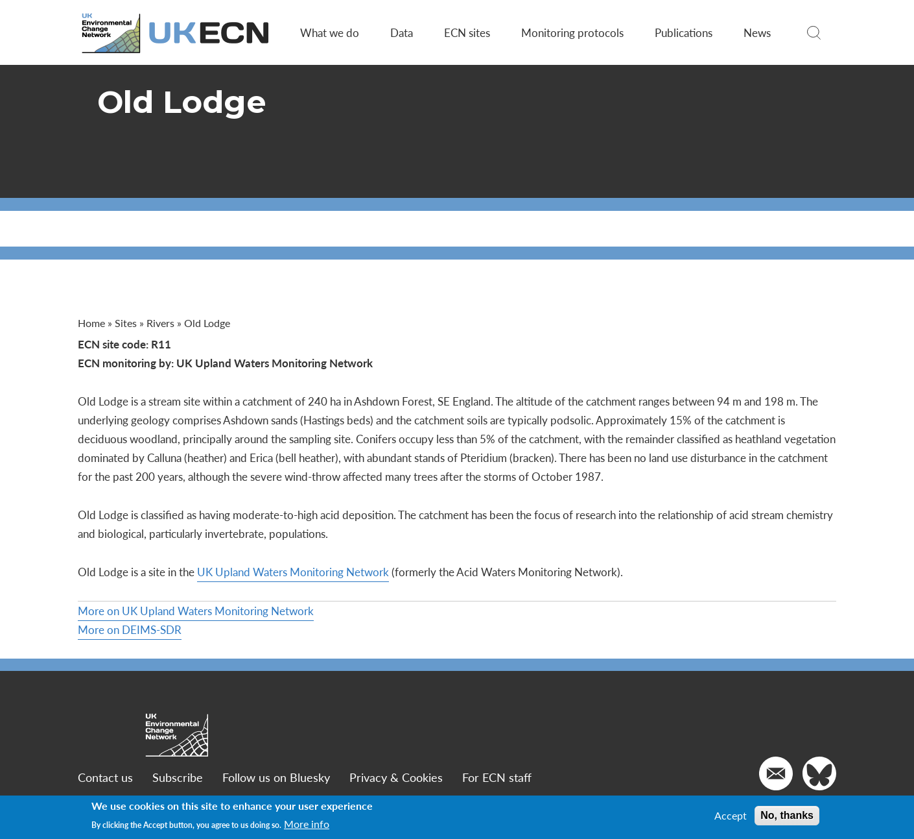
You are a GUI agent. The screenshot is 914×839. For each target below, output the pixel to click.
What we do (329, 32)
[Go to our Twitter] (819, 773)
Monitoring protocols (572, 32)
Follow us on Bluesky (276, 777)
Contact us (105, 777)
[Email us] (776, 773)
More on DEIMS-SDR (130, 629)
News (757, 32)
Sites (126, 322)
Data (401, 32)
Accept (730, 815)
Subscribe (177, 777)
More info (306, 824)
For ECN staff (497, 777)
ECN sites (467, 32)
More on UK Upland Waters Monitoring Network (196, 610)
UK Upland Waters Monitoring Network (293, 571)
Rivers (160, 322)
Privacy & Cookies (396, 777)
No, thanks (787, 815)
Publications (683, 32)
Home (91, 322)
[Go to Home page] (176, 33)
